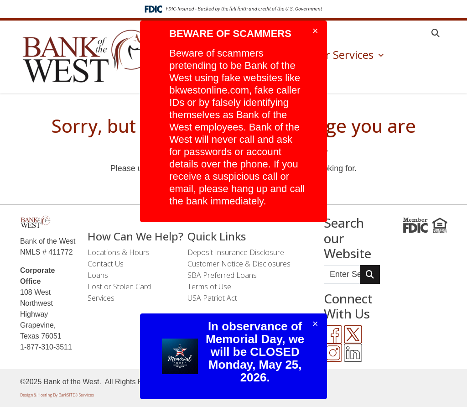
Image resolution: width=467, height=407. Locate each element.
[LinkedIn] (353, 353)
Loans (98, 275)
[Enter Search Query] (342, 274)
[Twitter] (353, 334)
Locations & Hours (119, 252)
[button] (435, 33)
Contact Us (106, 264)
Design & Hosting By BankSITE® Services (57, 395)
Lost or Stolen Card (119, 287)
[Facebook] (333, 334)
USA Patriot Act (212, 298)
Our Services (343, 54)
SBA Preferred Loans (222, 275)
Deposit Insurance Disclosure (235, 252)
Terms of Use (209, 287)
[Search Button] (370, 274)
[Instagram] (333, 353)
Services (101, 298)
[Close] (315, 31)
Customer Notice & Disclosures (239, 264)
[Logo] (87, 57)
